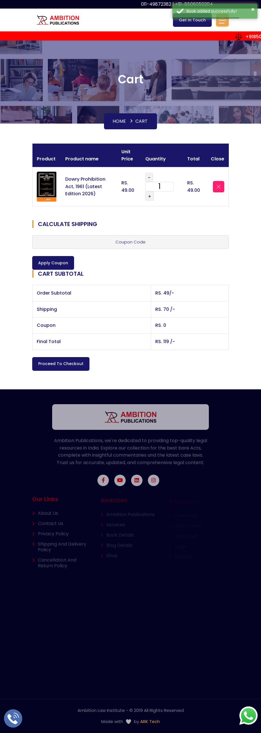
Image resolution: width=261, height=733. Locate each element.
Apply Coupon (53, 263)
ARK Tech (150, 721)
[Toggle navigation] (222, 20)
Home (119, 121)
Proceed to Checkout (60, 363)
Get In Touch (192, 20)
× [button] (253, 9)
